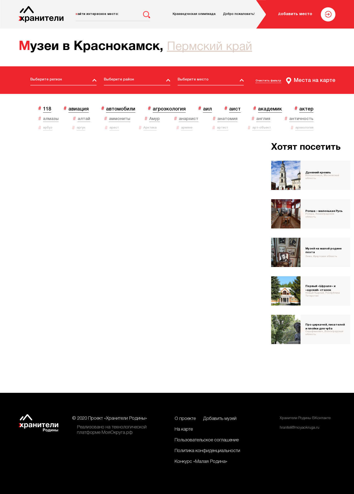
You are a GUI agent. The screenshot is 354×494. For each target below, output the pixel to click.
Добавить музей (219, 419)
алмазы (51, 119)
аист (235, 109)
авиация (78, 109)
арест (114, 127)
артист (222, 127)
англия (263, 119)
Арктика (150, 127)
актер (306, 109)
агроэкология (169, 109)
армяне (187, 127)
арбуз (47, 127)
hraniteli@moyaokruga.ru (299, 427)
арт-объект (261, 127)
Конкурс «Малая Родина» (201, 462)
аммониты (119, 119)
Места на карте (314, 80)
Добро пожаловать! (239, 14)
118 (47, 109)
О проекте (185, 419)
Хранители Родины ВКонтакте (305, 418)
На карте (184, 429)
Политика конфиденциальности (207, 451)
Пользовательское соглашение (207, 440)
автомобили (120, 109)
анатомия (227, 119)
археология (304, 127)
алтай (84, 119)
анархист (188, 119)
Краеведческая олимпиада (194, 14)
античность (301, 119)
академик (270, 109)
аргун (81, 127)
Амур (154, 119)
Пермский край (209, 46)
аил (207, 109)
